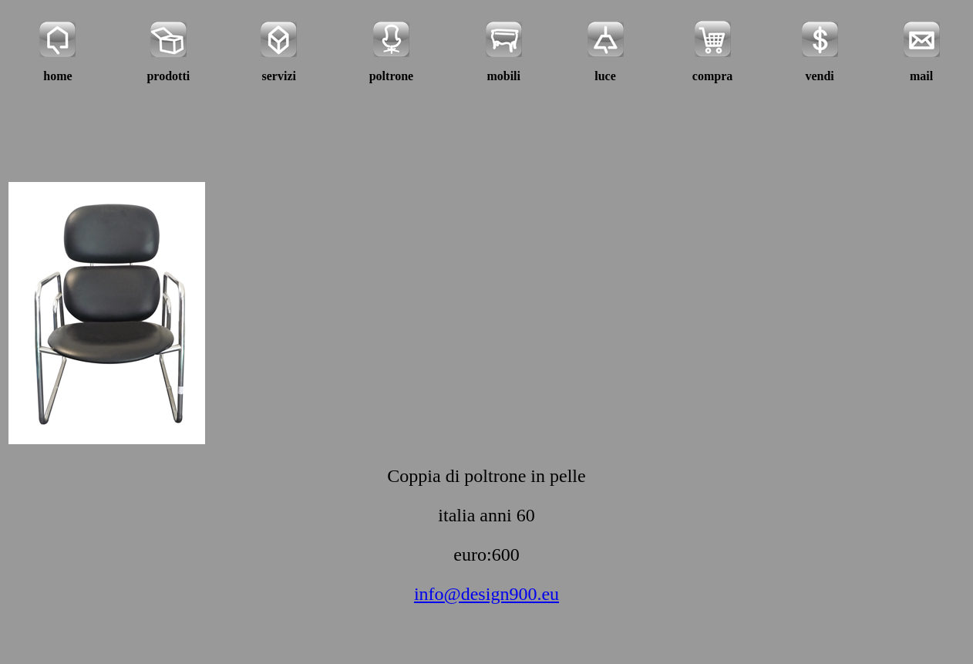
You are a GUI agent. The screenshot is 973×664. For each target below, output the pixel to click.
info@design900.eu (486, 594)
